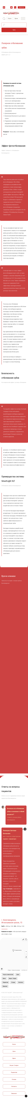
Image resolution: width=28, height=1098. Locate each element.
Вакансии (5, 986)
